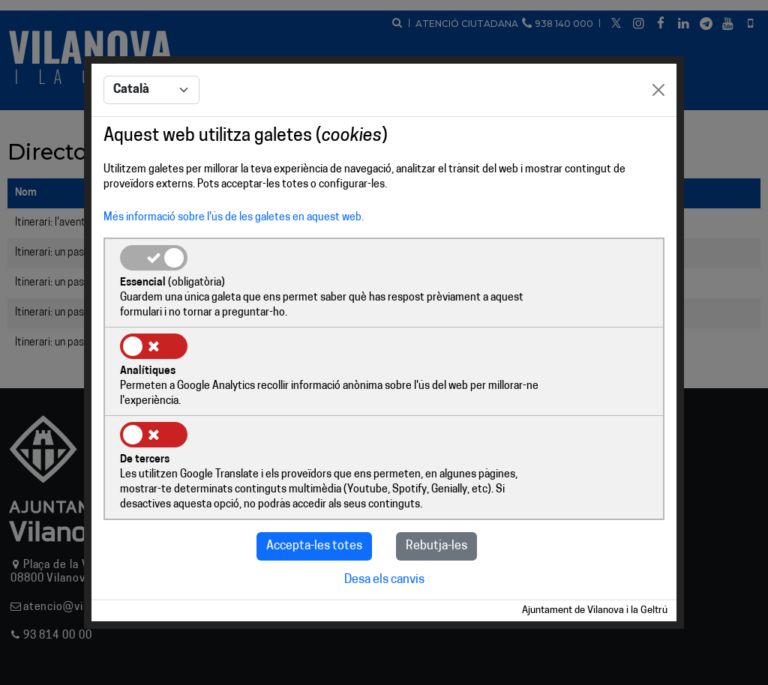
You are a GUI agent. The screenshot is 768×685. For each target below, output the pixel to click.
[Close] (658, 136)
